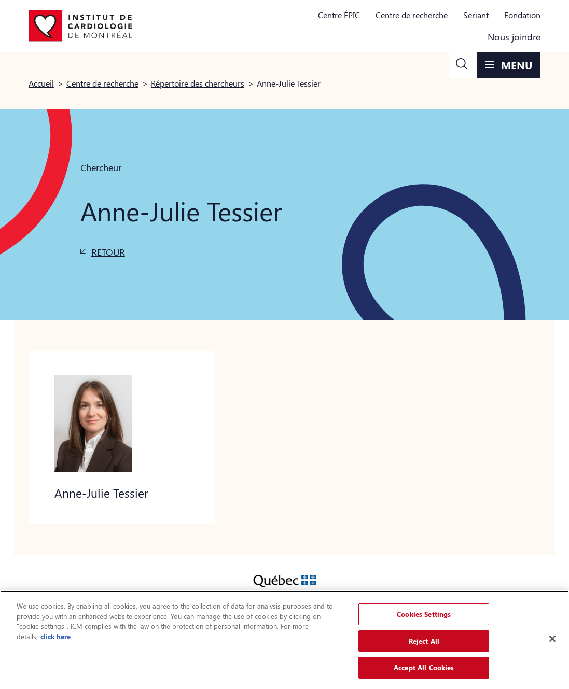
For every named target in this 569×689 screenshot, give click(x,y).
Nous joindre (514, 37)
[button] (462, 65)
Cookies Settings (424, 614)
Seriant (476, 14)
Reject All (424, 641)
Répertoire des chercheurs (197, 83)
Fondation (522, 14)
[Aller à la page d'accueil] (80, 26)
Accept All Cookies (424, 667)
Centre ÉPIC (339, 14)
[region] (284, 639)
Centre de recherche (412, 14)
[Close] (552, 638)
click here (55, 636)
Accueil (41, 83)
